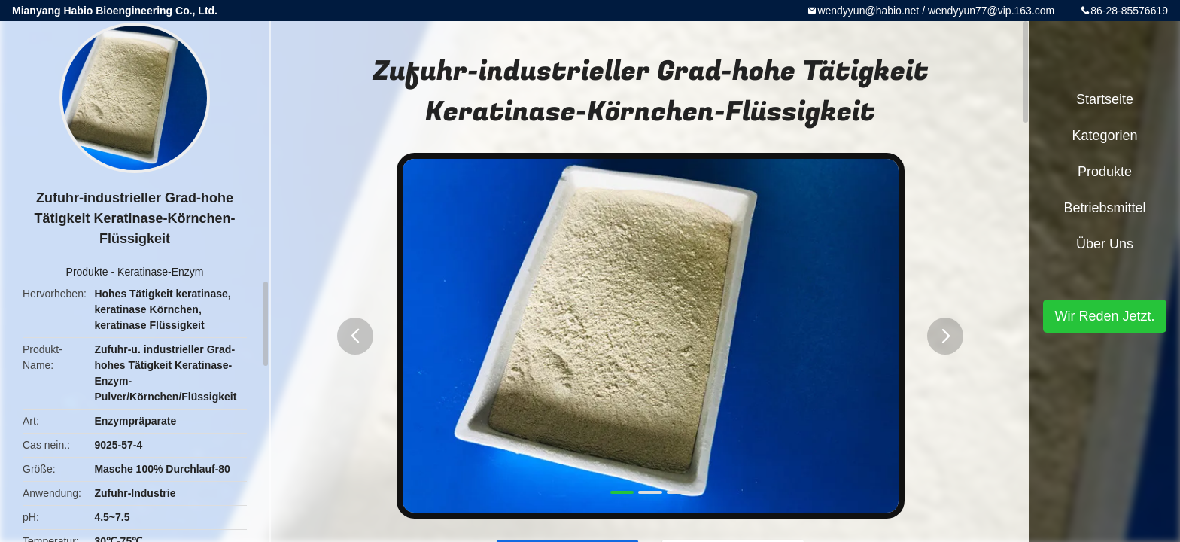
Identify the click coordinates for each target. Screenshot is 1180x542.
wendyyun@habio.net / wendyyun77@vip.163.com (935, 11)
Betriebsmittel (1104, 207)
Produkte (87, 272)
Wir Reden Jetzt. (1104, 316)
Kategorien (1104, 135)
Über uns (1104, 243)
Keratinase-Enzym (160, 272)
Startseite (1104, 99)
